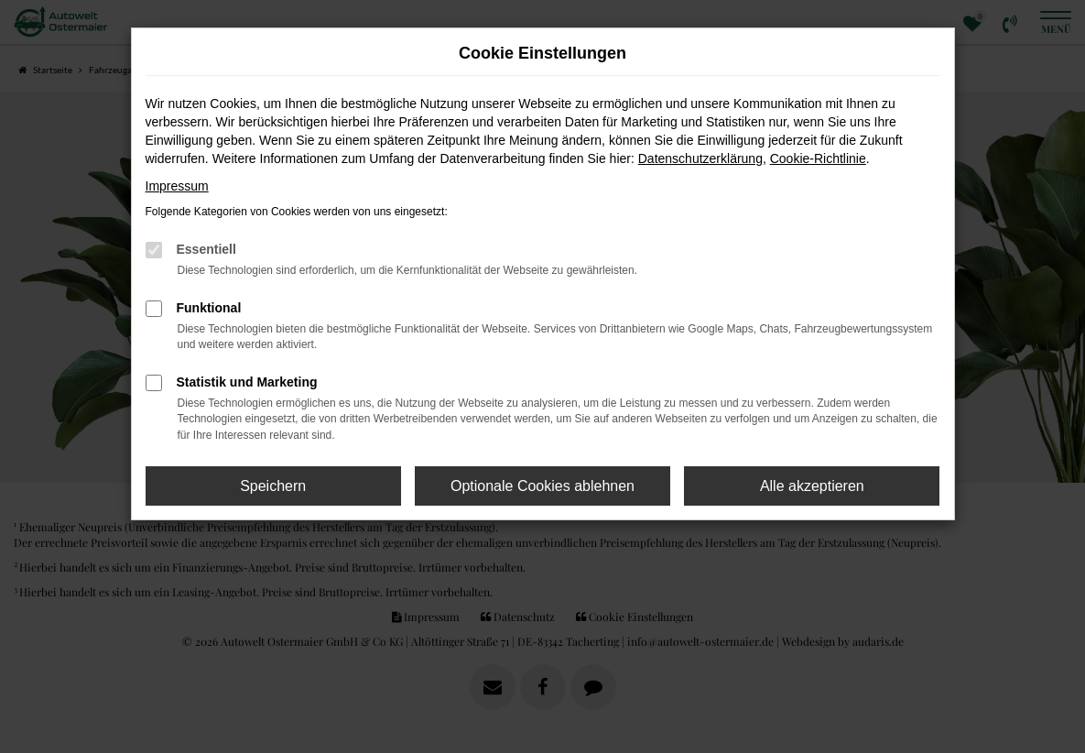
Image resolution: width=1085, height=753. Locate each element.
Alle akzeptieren (812, 486)
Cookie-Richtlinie (818, 158)
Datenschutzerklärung (700, 158)
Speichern (273, 486)
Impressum (177, 186)
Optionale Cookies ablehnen (542, 486)
